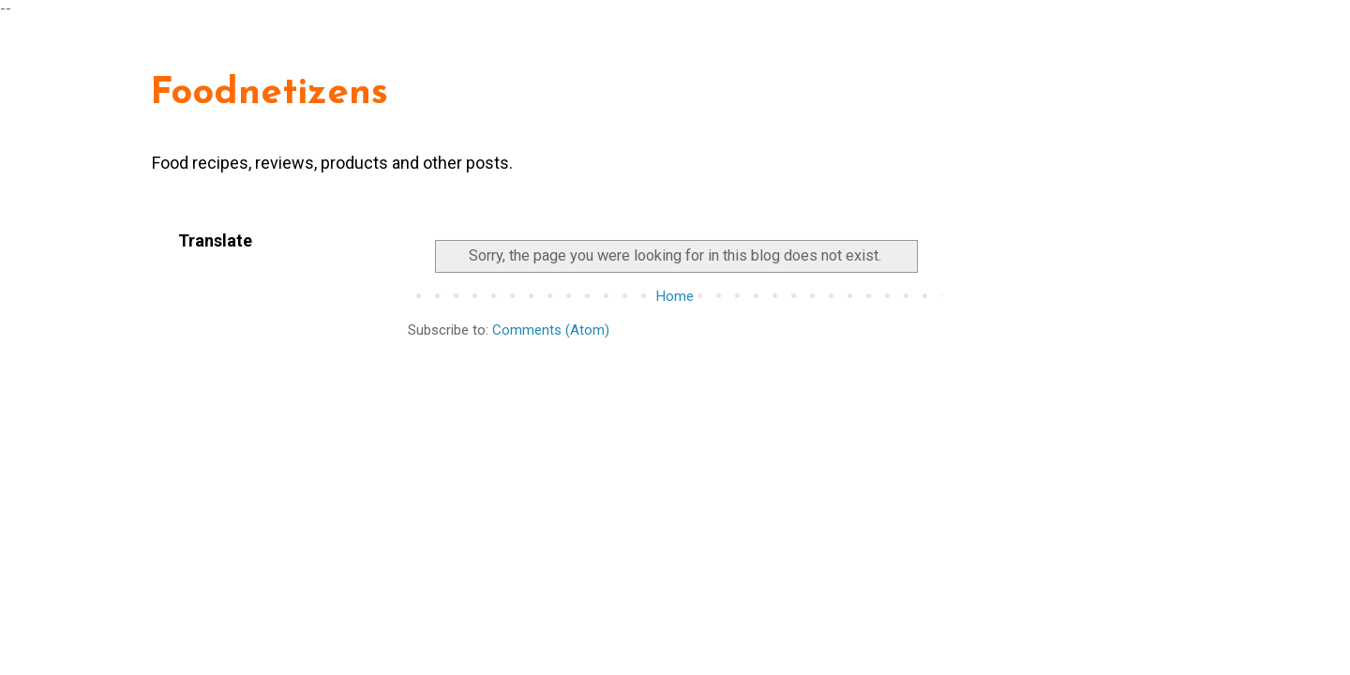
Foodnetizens (269, 93)
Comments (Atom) (550, 330)
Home (675, 296)
